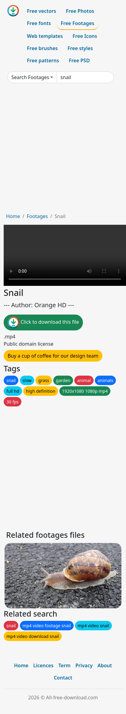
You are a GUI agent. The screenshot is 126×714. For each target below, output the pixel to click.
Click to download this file (43, 322)
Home (13, 216)
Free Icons (84, 36)
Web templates (45, 36)
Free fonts (39, 23)
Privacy (83, 665)
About (105, 665)
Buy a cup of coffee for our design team (53, 355)
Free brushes (42, 48)
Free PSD (79, 60)
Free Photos (80, 11)
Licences (43, 665)
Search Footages (30, 77)
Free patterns (43, 60)
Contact (63, 677)
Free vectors (41, 11)
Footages (37, 216)
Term (64, 665)
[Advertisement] (59, 150)
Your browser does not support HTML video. (65, 255)
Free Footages (77, 23)
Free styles (80, 48)
